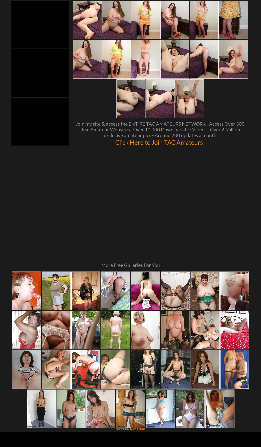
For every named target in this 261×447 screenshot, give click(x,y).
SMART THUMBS (137, 377)
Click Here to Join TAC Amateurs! (160, 142)
